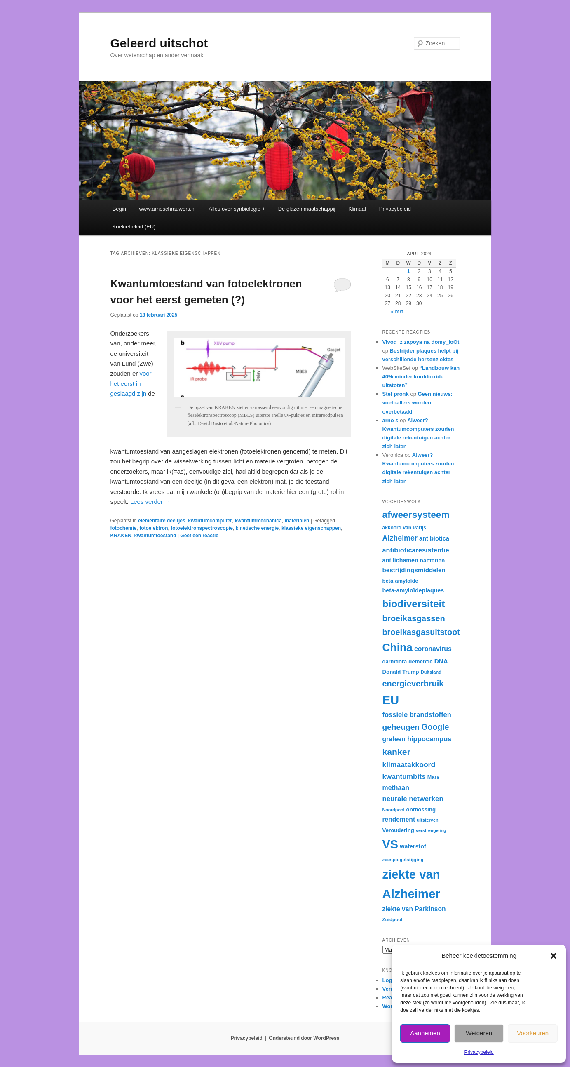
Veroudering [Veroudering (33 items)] (398, 830)
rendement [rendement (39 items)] (398, 819)
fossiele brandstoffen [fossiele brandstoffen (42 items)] (416, 715)
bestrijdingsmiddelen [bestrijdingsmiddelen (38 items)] (414, 569)
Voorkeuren (533, 1032)
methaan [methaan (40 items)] (395, 787)
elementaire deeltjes (161, 521)
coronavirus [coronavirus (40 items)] (433, 648)
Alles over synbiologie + (237, 209)
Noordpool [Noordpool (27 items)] (393, 809)
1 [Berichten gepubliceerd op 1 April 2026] (408, 271)
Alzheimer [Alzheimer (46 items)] (400, 538)
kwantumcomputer (210, 521)
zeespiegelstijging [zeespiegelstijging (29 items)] (403, 859)
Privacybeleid (478, 1052)
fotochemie (123, 528)
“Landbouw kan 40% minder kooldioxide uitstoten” (421, 376)
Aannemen (425, 1032)
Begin (119, 209)
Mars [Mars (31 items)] (433, 777)
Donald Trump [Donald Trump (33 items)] (400, 672)
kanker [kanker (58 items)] (396, 752)
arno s (390, 420)
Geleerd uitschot (159, 43)
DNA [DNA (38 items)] (441, 661)
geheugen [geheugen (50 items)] (401, 727)
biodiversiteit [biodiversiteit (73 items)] (413, 603)
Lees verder (150, 501)
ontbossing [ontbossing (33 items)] (421, 809)
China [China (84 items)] (397, 647)
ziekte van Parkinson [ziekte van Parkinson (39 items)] (414, 908)
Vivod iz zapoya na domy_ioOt (421, 342)
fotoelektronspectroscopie (202, 528)
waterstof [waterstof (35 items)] (413, 846)
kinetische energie (257, 528)
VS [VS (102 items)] (390, 844)
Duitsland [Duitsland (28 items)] (431, 672)
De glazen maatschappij (306, 209)
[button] (553, 956)
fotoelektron (153, 528)
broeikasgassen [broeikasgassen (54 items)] (413, 618)
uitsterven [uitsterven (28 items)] (428, 820)
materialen (296, 521)
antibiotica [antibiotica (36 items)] (434, 538)
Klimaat (357, 209)
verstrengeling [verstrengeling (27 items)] (431, 830)
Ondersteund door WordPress (304, 1038)
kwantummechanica (258, 521)
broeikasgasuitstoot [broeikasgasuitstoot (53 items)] (421, 632)
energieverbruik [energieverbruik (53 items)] (413, 683)
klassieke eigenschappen (311, 528)
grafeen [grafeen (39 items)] (394, 739)
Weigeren (479, 1032)
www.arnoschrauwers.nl (167, 209)
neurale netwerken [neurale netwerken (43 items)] (412, 799)
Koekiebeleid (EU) (134, 226)
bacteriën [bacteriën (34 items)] (432, 560)
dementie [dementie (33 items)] (420, 661)
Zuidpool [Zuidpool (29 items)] (392, 919)
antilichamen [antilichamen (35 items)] (400, 560)
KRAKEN (120, 535)
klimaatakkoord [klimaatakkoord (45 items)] (409, 765)
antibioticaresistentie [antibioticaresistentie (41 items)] (415, 550)
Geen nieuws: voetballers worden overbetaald (417, 402)
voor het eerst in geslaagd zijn (131, 383)
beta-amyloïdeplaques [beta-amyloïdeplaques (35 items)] (413, 590)
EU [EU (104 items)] (390, 700)
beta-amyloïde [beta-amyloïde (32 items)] (400, 581)
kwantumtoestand (155, 535)
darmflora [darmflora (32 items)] (394, 661)
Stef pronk (395, 394)
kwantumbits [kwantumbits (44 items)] (404, 776)
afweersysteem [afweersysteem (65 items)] (416, 514)
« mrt (397, 312)
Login (389, 980)
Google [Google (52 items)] (435, 726)
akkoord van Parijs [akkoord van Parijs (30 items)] (404, 528)
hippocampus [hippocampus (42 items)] (429, 739)
